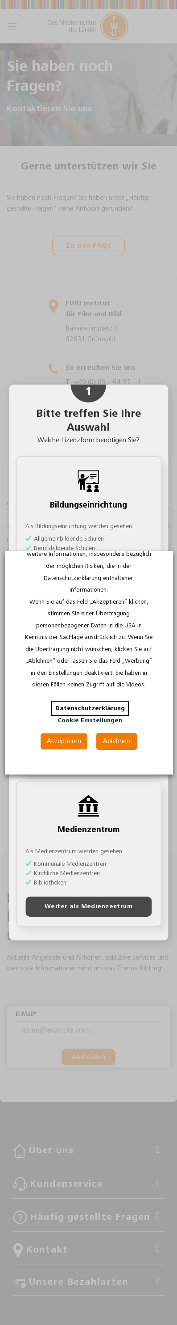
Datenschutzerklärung (89, 708)
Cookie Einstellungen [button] (90, 720)
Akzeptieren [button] (64, 741)
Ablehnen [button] (116, 741)
